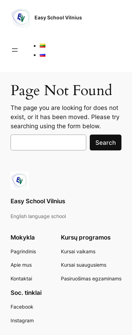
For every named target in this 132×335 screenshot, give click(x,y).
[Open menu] (15, 50)
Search (105, 142)
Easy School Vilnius (58, 17)
